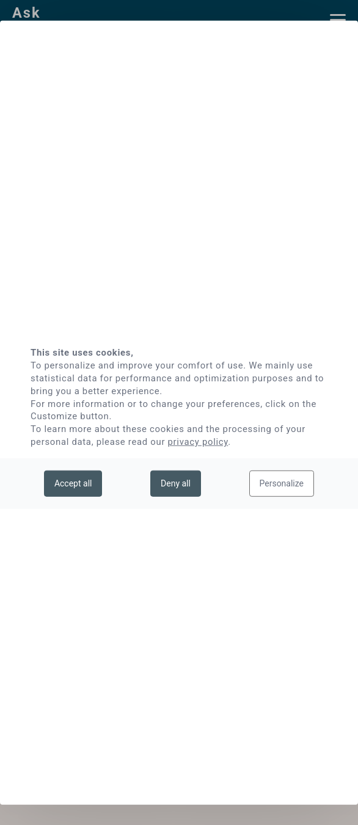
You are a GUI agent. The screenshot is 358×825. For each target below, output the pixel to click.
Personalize (282, 483)
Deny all (176, 483)
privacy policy (198, 441)
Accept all (73, 483)
